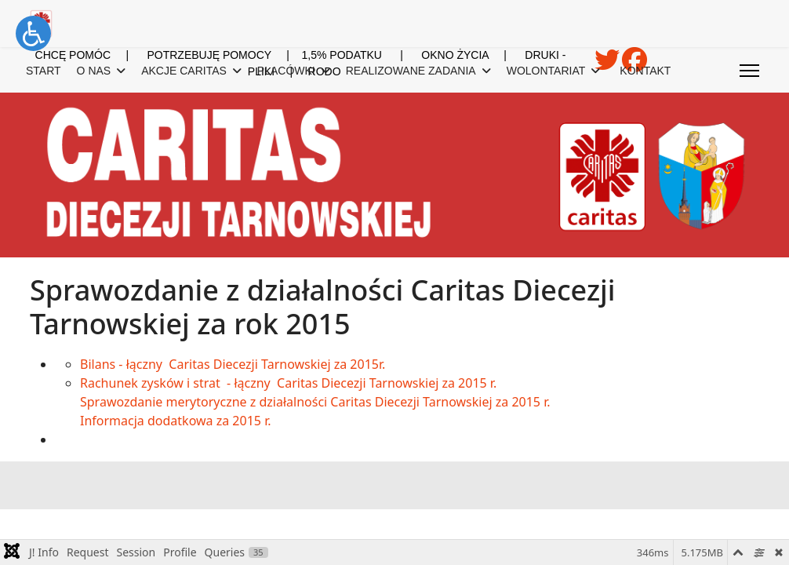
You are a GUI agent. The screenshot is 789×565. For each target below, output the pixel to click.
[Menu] (749, 70)
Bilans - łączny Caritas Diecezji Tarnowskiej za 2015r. (232, 364)
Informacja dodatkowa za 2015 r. (175, 420)
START (43, 70)
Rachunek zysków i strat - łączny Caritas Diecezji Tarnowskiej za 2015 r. (288, 383)
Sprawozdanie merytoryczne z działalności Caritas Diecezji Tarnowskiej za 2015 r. (315, 401)
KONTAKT (645, 70)
